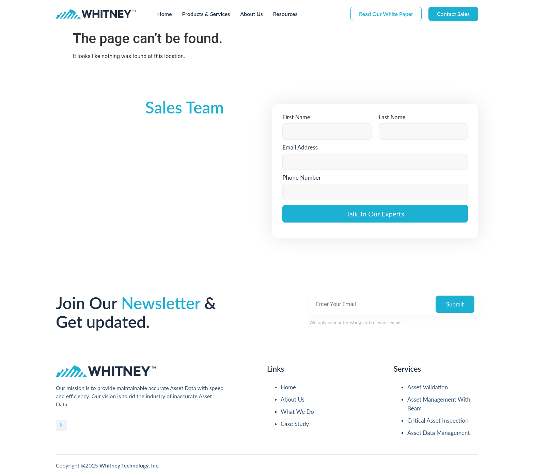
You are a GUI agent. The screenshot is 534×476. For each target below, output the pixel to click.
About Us (251, 14)
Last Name (392, 117)
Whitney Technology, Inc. (129, 465)
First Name (296, 117)
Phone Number (301, 177)
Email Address (300, 147)
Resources (285, 14)
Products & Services (206, 14)
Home (164, 14)
